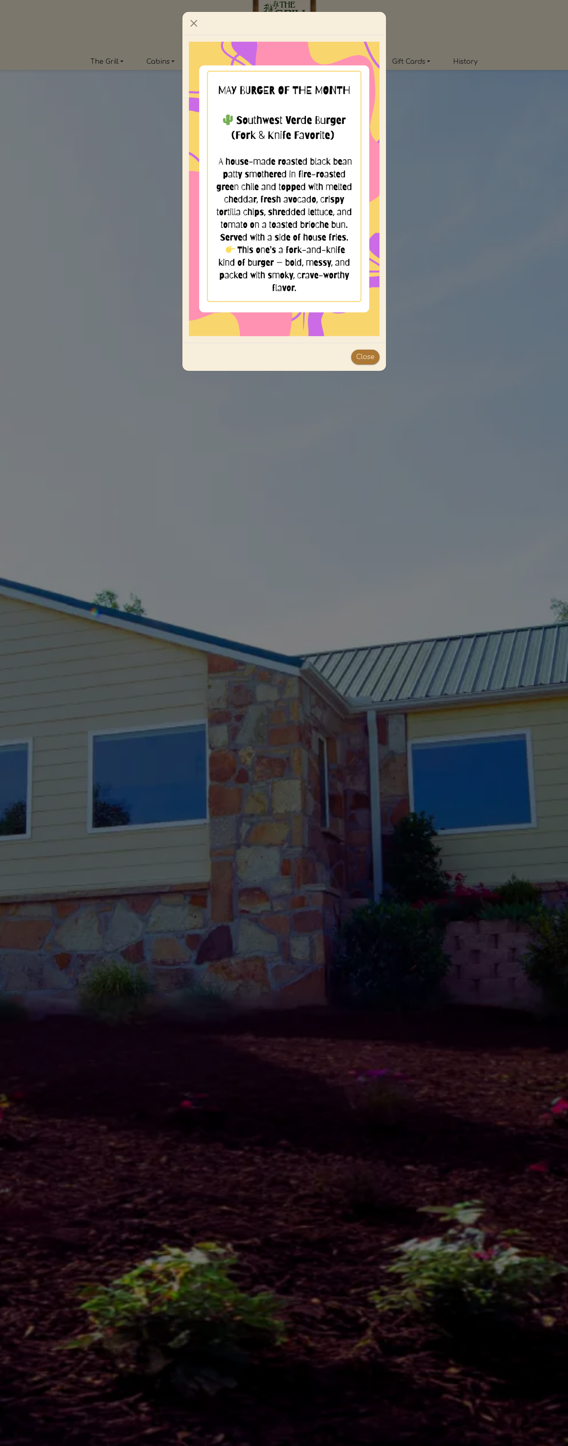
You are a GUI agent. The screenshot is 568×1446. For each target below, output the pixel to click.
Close (365, 357)
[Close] (194, 23)
